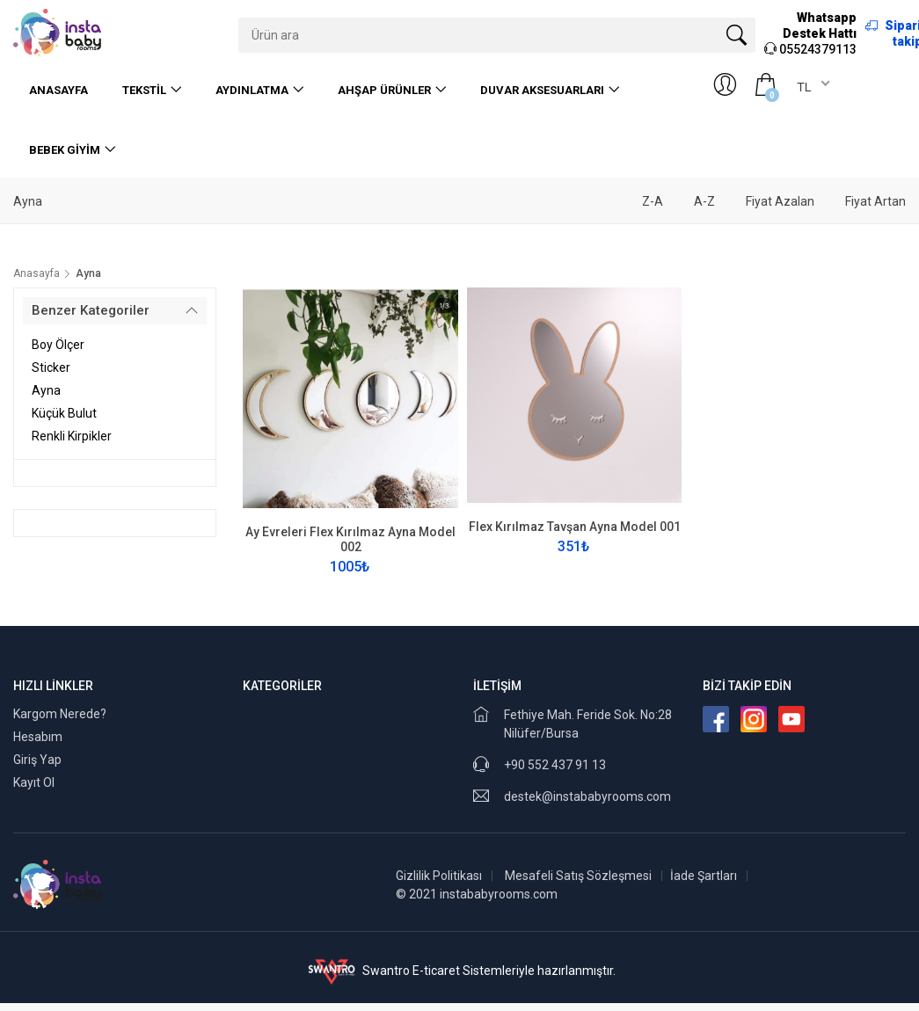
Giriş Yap (37, 760)
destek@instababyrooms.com (587, 796)
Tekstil (144, 90)
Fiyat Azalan (780, 201)
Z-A (652, 201)
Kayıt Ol (34, 782)
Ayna (46, 390)
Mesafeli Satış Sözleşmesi (578, 876)
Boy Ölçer (58, 345)
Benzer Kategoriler (91, 310)
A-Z (704, 201)
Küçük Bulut (64, 413)
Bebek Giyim (64, 149)
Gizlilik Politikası (439, 876)
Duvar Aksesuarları (542, 90)
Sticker (51, 367)
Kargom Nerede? (59, 714)
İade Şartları (703, 876)
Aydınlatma (251, 90)
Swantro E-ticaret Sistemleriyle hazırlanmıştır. (459, 971)
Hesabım (37, 737)
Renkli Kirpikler (72, 436)
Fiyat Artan (875, 201)
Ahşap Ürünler (384, 90)
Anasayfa (58, 90)
